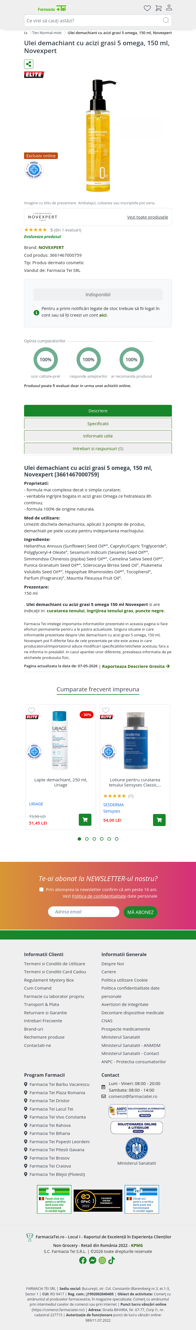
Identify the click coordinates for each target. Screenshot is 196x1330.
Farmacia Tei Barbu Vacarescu (56, 1084)
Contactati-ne (37, 1045)
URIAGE (36, 804)
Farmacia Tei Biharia (47, 1133)
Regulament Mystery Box (49, 980)
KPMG (137, 1245)
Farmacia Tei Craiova (47, 1166)
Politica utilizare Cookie (124, 980)
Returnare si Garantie (45, 1012)
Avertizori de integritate (124, 1004)
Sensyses (111, 811)
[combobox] (98, 21)
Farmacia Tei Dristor (47, 1100)
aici (103, 315)
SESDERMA (113, 804)
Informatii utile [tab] (98, 436)
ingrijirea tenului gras (110, 610)
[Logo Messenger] (92, 1260)
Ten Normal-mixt (47, 32)
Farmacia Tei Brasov (47, 1158)
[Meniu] (28, 8)
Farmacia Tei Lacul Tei (48, 1109)
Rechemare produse (44, 1037)
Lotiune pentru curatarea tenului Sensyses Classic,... (135, 782)
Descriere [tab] (98, 410)
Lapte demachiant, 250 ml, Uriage (60, 782)
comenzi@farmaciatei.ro (133, 1096)
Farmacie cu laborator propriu (54, 996)
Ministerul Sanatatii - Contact (130, 1053)
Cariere (108, 971)
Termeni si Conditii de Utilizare (54, 963)
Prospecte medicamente (125, 1029)
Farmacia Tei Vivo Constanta (55, 1117)
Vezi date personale (110, 896)
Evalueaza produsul (42, 236)
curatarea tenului (66, 610)
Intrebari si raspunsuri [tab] (98, 448)
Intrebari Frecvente (43, 1020)
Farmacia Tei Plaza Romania (54, 1092)
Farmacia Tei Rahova (47, 1125)
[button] (79, 839)
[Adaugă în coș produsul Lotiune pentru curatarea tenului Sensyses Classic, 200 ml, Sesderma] (159, 820)
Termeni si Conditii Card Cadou (55, 971)
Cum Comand (38, 988)
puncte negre (149, 610)
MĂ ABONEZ (140, 912)
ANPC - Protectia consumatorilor (133, 1061)
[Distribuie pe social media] (28, 64)
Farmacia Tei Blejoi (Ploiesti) (54, 1174)
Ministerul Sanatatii (120, 1037)
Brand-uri (33, 1029)
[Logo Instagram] (102, 1260)
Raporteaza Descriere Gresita (135, 666)
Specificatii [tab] (98, 423)
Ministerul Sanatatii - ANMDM (130, 1045)
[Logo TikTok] (111, 1260)
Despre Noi (112, 963)
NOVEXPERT (51, 247)
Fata (24, 32)
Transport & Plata (41, 1004)
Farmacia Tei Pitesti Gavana (54, 1149)
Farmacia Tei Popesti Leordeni (57, 1141)
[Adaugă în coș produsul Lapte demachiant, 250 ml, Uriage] (85, 820)
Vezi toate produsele (147, 217)
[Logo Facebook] (83, 1260)
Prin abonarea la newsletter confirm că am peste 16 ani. (101, 889)
